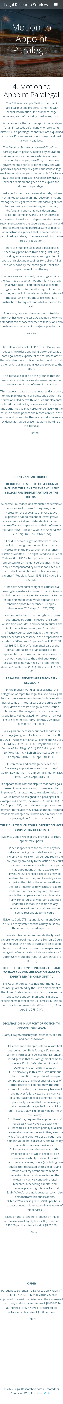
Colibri (48, 1393)
